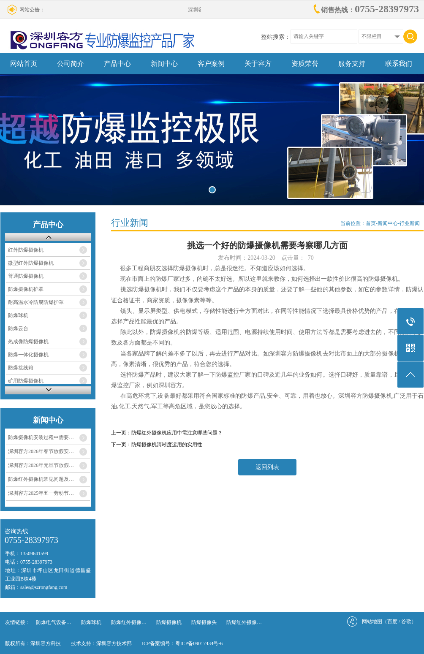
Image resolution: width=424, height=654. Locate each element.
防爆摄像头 (204, 622)
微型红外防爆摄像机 (31, 263)
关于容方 (258, 63)
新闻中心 (164, 63)
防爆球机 (18, 315)
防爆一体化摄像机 (28, 355)
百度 (392, 621)
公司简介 (70, 63)
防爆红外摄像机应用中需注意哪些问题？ (177, 433)
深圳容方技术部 (114, 643)
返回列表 (267, 467)
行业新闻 (410, 223)
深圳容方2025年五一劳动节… (41, 493)
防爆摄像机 (169, 622)
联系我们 (398, 63)
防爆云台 (18, 328)
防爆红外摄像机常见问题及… (41, 479)
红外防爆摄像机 (25, 250)
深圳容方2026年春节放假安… (41, 451)
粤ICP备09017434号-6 (199, 643)
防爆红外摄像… (129, 622)
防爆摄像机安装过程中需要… (41, 437)
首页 (371, 223)
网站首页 (23, 63)
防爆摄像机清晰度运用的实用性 (166, 445)
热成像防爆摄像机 (28, 342)
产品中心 (117, 63)
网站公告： (32, 10)
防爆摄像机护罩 (25, 289)
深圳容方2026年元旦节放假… (41, 465)
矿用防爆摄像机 (25, 381)
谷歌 (406, 621)
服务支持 (351, 63)
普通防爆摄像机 (25, 276)
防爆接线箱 (20, 368)
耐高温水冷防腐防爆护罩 (36, 302)
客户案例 (211, 63)
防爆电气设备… (53, 622)
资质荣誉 (304, 63)
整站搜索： (276, 37)
